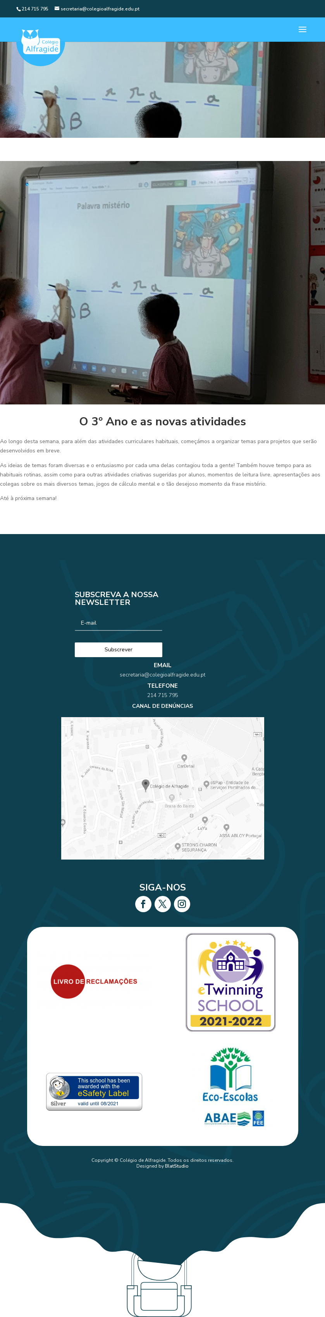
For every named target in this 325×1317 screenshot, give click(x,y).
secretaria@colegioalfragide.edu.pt (162, 698)
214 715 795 (162, 709)
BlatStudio (177, 1166)
